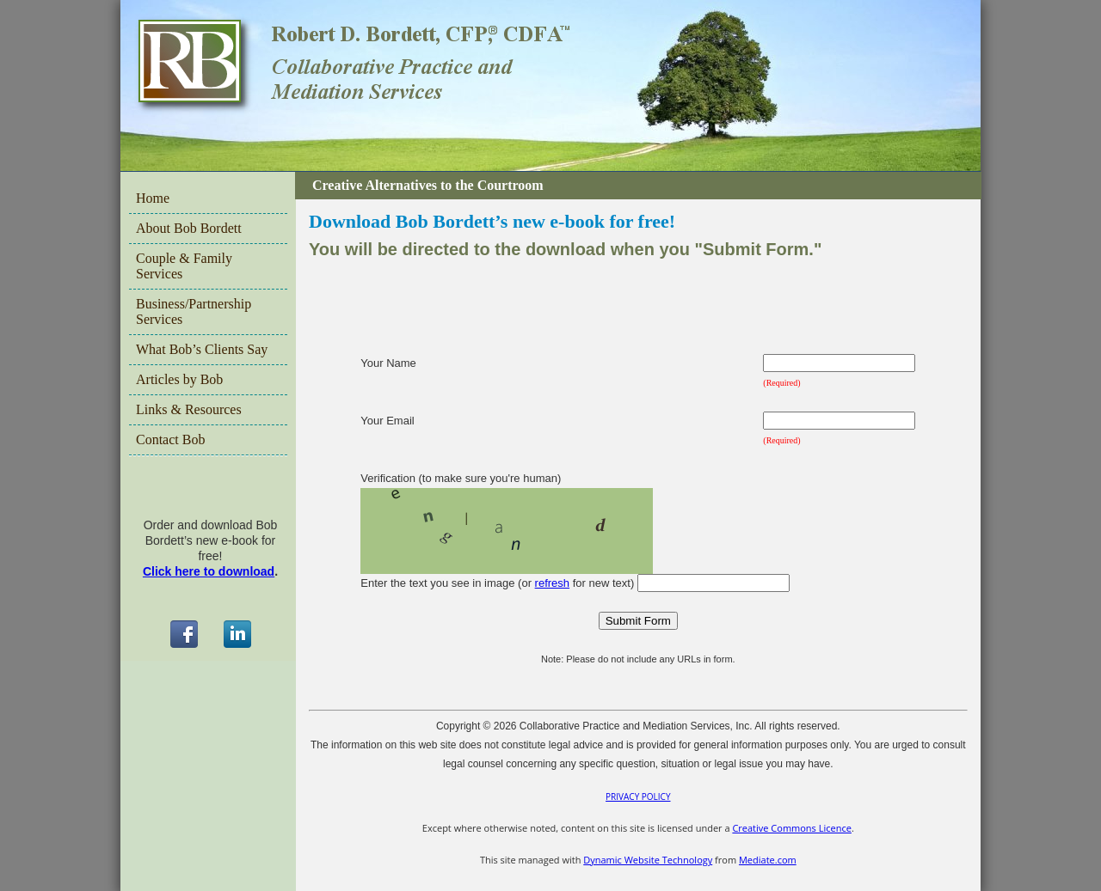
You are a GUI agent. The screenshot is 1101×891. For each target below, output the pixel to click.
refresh (552, 583)
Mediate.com (768, 859)
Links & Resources (189, 409)
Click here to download (208, 571)
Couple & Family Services (184, 266)
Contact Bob (170, 439)
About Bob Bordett (189, 228)
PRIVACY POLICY (638, 796)
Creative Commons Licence (791, 827)
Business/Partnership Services (193, 311)
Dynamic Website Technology (647, 859)
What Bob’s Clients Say (202, 349)
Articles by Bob (179, 379)
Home (152, 198)
